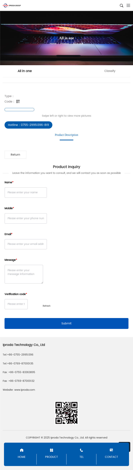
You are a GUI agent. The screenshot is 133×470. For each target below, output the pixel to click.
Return (15, 154)
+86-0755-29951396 (20, 355)
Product (65, 43)
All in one (77, 43)
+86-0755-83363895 (21, 372)
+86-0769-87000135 (20, 364)
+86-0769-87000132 (21, 381)
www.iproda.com (24, 390)
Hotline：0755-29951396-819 (28, 125)
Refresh (47, 306)
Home (53, 43)
